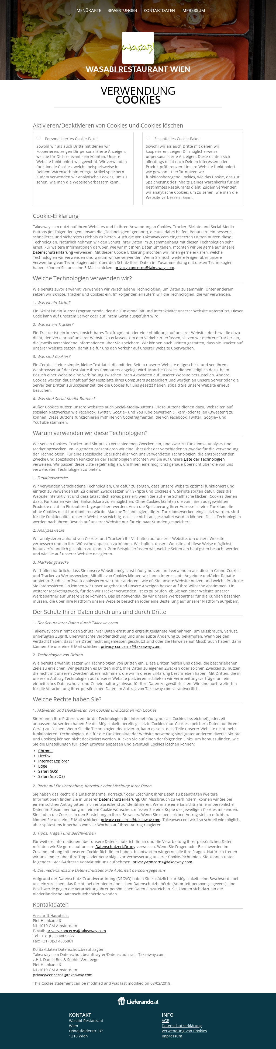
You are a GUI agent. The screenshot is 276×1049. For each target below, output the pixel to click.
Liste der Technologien (204, 459)
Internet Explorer (53, 761)
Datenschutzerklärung (53, 252)
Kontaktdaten (159, 10)
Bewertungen (122, 10)
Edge (42, 766)
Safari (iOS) (48, 771)
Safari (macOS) (51, 776)
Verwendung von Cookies (184, 1030)
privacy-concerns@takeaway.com (144, 267)
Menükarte (89, 10)
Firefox (44, 755)
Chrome (45, 750)
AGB (165, 1020)
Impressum (193, 10)
